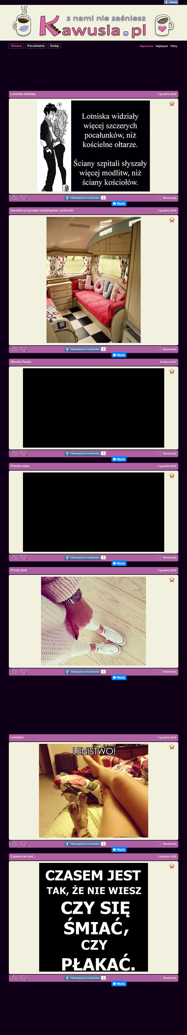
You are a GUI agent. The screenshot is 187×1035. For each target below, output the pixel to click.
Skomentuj (166, 197)
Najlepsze (162, 46)
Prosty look (19, 570)
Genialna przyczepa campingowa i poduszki (42, 210)
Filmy (173, 46)
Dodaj (54, 45)
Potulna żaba (20, 466)
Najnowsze (146, 46)
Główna (16, 45)
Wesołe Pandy (21, 361)
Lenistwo (17, 737)
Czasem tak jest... (23, 856)
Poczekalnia (36, 45)
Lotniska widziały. (23, 94)
